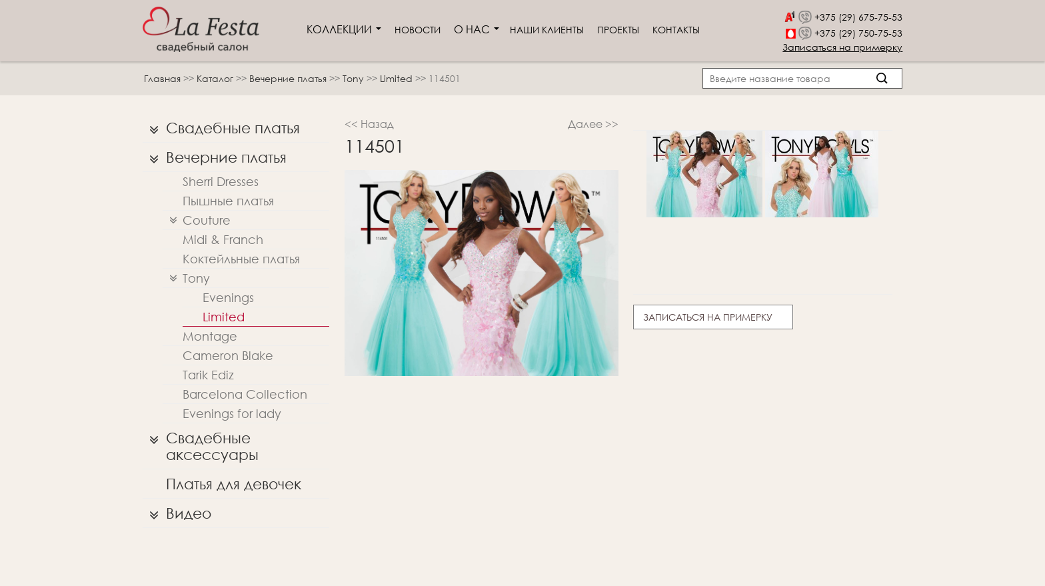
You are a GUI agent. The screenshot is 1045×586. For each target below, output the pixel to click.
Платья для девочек (233, 483)
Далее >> (593, 124)
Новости (418, 29)
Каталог (216, 78)
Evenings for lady (232, 413)
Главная (162, 78)
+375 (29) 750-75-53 (858, 33)
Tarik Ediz (208, 374)
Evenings (228, 297)
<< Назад (369, 124)
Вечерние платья (289, 78)
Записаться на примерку (842, 47)
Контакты (676, 29)
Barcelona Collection (245, 394)
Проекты (618, 29)
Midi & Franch (223, 239)
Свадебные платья (221, 128)
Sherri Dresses (221, 181)
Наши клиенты (547, 29)
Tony (355, 78)
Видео (177, 513)
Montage (210, 336)
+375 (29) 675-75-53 (858, 17)
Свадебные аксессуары (201, 443)
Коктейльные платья (241, 258)
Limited (397, 78)
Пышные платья (228, 200)
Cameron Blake (228, 355)
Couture (197, 220)
